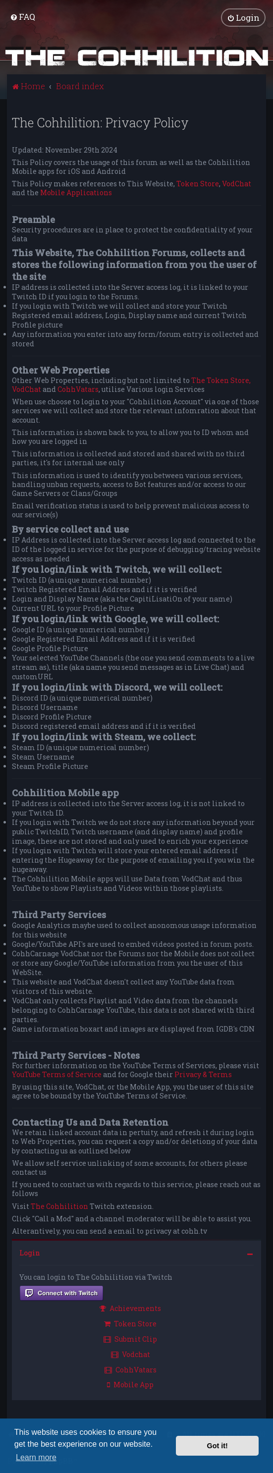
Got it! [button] (217, 1446)
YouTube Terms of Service (57, 1074)
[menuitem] (22, 16)
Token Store (197, 183)
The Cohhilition (59, 1205)
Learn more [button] (36, 1457)
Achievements (130, 1308)
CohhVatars (78, 389)
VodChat (236, 183)
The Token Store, (221, 380)
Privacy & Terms (203, 1074)
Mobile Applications (76, 192)
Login (29, 1252)
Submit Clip (130, 1338)
